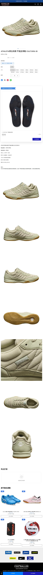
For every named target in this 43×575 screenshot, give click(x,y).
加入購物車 (37, 139)
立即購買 (13, 573)
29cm (36, 72)
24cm (17, 69)
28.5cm (31, 72)
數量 (2, 75)
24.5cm (22, 69)
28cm (27, 72)
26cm (36, 69)
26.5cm (12, 72)
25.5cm (31, 69)
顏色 (2, 66)
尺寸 (2, 69)
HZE (12, 66)
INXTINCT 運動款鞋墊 (7, 132)
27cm (17, 72)
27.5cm (22, 72)
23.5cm (12, 69)
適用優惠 (3, 60)
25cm (27, 69)
